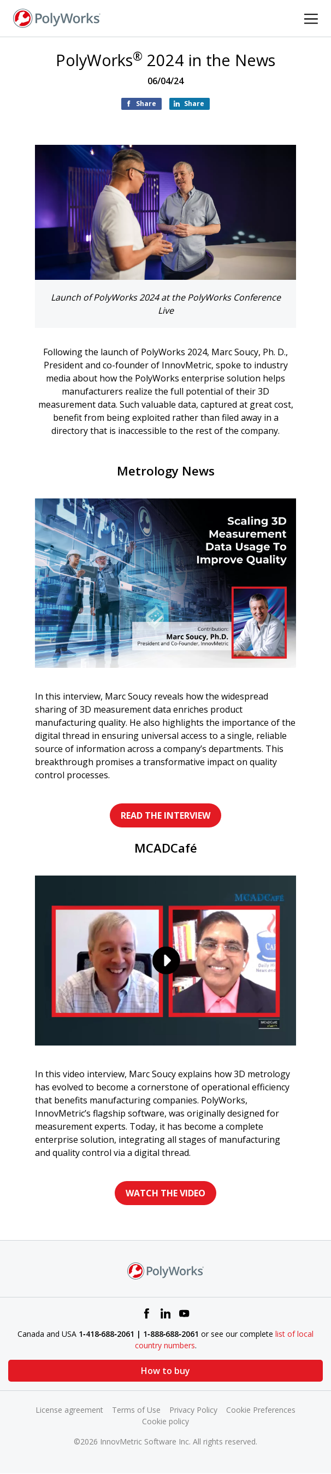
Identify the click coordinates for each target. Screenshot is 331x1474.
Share (146, 103)
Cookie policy (165, 1421)
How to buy (165, 1371)
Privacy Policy (193, 1410)
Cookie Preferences (260, 1410)
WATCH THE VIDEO (165, 1193)
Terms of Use (136, 1410)
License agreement (69, 1410)
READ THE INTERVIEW (165, 815)
